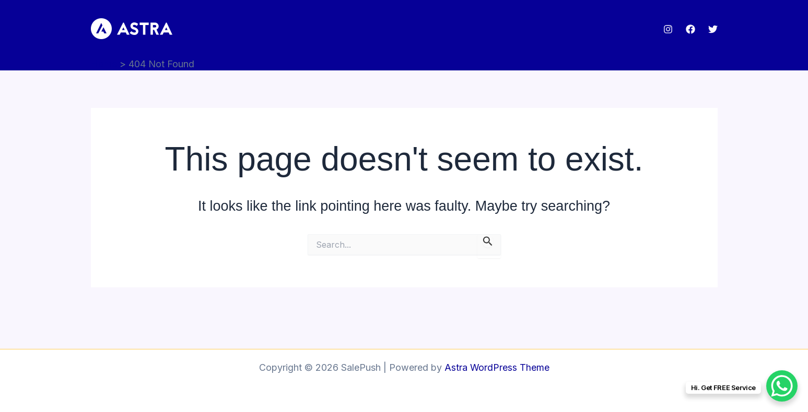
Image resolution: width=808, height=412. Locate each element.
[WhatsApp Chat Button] (782, 386)
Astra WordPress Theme (496, 367)
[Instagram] (668, 29)
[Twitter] (713, 29)
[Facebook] (690, 29)
